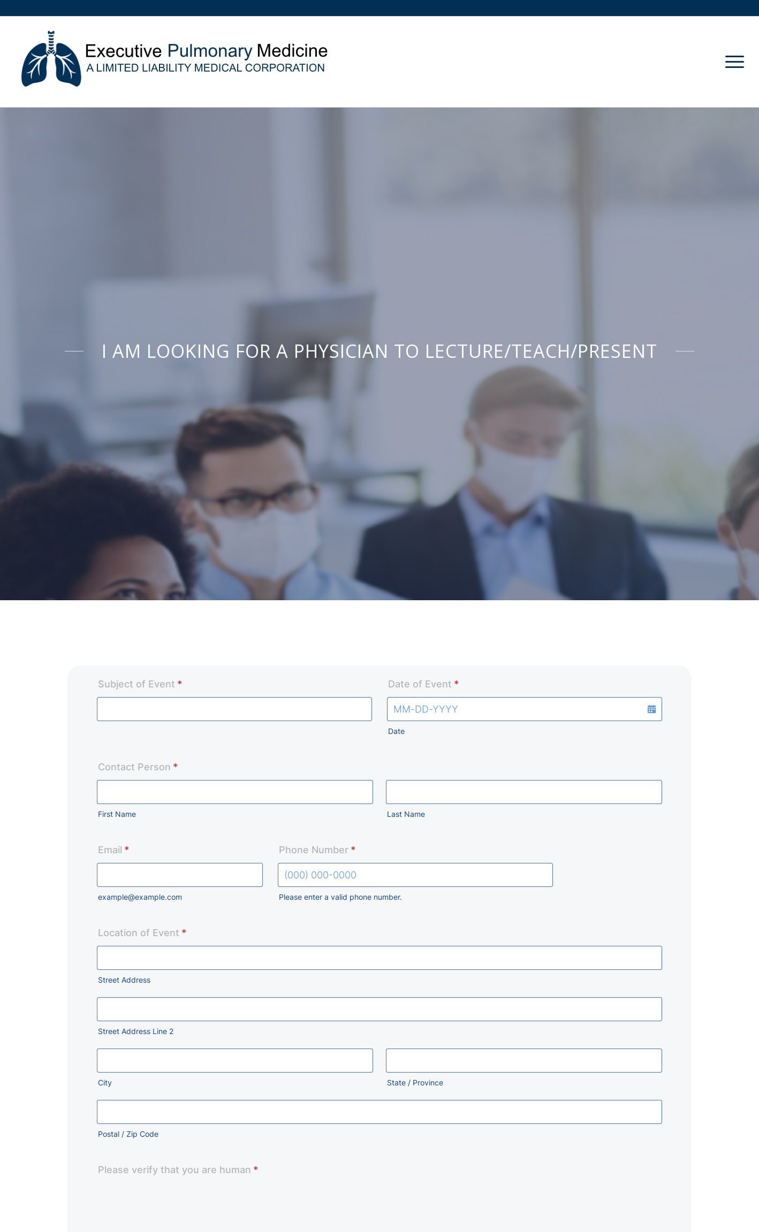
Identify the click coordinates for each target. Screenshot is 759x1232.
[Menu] (731, 62)
